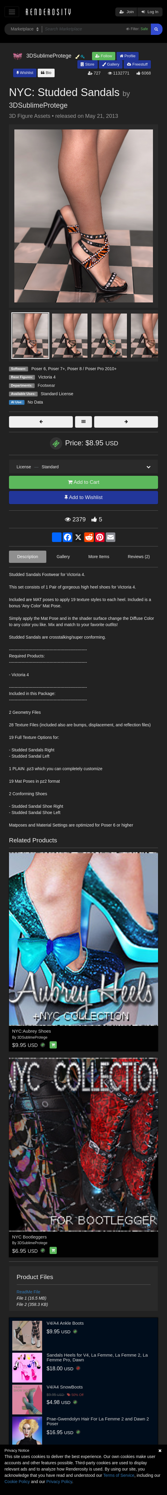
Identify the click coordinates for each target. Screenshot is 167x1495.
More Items (98, 556)
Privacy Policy (59, 1481)
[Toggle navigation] (11, 12)
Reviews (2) (139, 556)
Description (27, 556)
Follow (103, 56)
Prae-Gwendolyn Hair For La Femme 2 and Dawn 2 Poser (98, 1421)
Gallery (110, 64)
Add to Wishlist (83, 497)
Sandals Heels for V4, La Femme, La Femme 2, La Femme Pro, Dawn (97, 1357)
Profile (127, 56)
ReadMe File (28, 1291)
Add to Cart (83, 482)
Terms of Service (118, 1475)
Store (87, 64)
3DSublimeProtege (38, 105)
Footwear (46, 385)
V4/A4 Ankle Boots (65, 1323)
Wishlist (24, 72)
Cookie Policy (17, 1481)
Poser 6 (38, 368)
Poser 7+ (56, 368)
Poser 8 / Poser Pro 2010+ (92, 368)
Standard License (57, 393)
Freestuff (137, 64)
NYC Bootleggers (29, 1236)
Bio (46, 72)
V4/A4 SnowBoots (65, 1386)
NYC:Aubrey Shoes (31, 1031)
